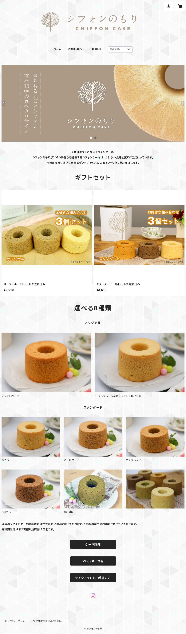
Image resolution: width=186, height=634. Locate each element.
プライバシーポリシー (16, 621)
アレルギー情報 (93, 561)
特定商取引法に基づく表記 (47, 621)
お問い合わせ (76, 49)
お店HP (96, 49)
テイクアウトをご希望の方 (93, 578)
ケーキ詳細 (93, 544)
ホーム (57, 49)
